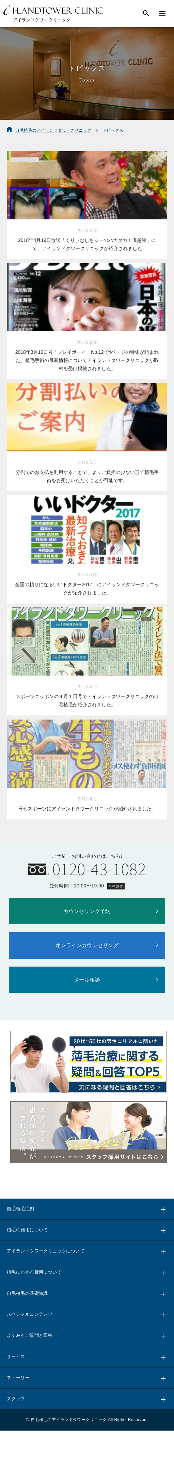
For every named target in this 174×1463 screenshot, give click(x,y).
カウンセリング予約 (87, 911)
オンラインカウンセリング (87, 945)
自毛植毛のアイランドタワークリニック (69, 1419)
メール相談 (87, 980)
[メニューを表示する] (162, 13)
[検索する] (146, 14)
